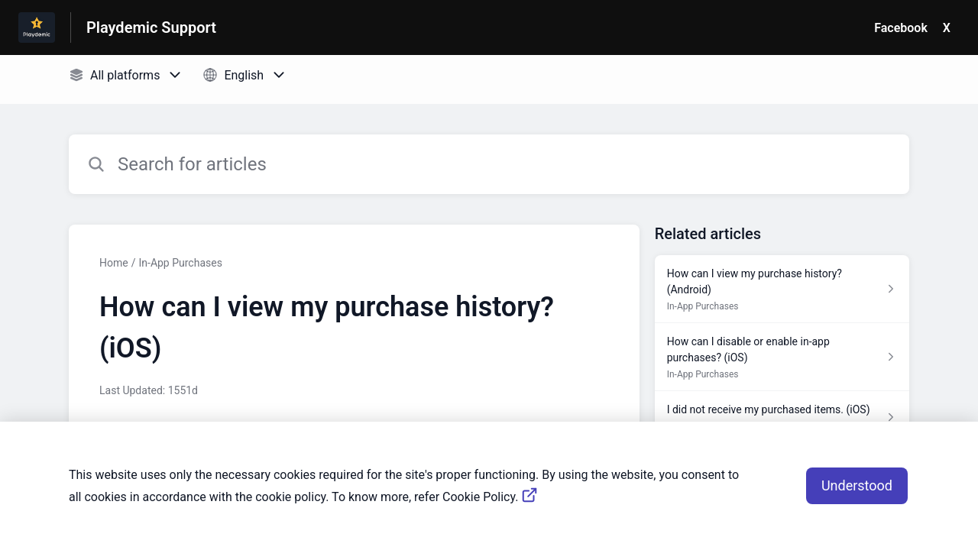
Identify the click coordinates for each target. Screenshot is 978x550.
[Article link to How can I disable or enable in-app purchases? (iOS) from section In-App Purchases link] (782, 357)
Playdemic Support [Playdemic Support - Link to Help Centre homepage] (151, 27)
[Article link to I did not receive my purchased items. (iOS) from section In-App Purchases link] (782, 417)
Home (113, 263)
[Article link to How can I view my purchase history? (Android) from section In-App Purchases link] (782, 289)
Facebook (901, 28)
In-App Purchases (180, 263)
